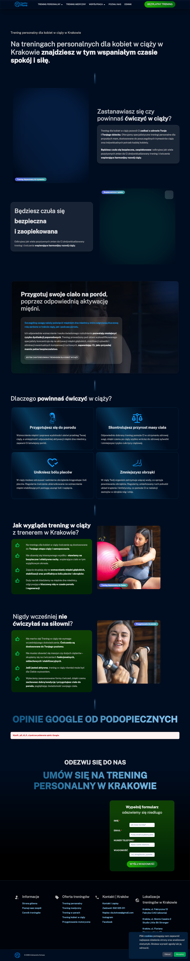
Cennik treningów (31, 912)
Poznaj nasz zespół (31, 908)
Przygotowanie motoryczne (76, 922)
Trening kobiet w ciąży (73, 917)
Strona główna (29, 903)
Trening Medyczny (76, 4)
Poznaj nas (115, 4)
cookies (148, 936)
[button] (159, 4)
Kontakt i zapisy (110, 903)
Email (117, 830)
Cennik (128, 4)
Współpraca (96, 4)
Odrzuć (168, 954)
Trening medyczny (71, 908)
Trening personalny (72, 903)
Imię (116, 821)
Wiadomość (121, 850)
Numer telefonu (124, 840)
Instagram (107, 917)
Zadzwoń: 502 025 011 (113, 908)
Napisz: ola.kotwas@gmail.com (118, 912)
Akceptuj (180, 954)
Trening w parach (71, 912)
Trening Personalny (49, 4)
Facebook (107, 922)
